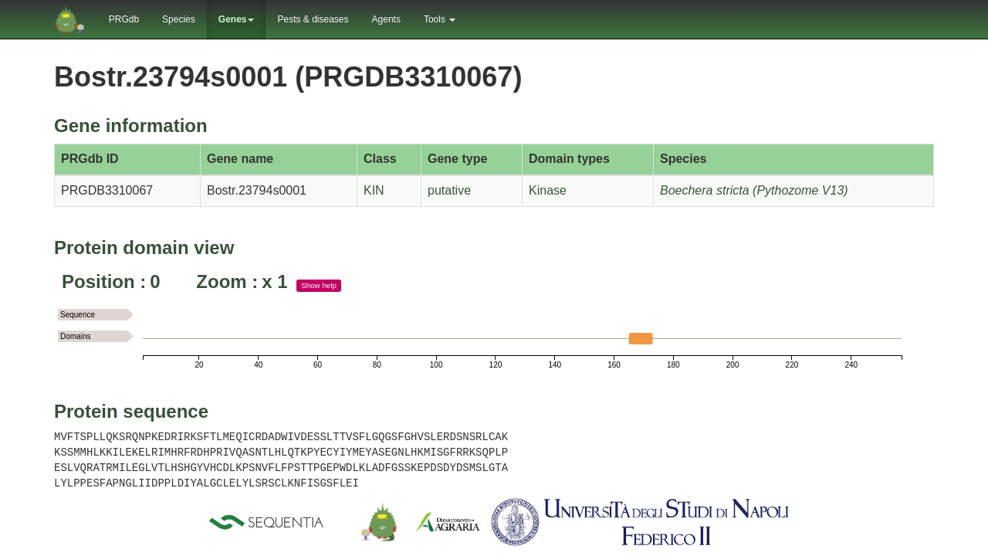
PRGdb (124, 19)
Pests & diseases (312, 19)
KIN (374, 190)
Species (178, 19)
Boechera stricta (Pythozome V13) (754, 190)
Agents (386, 19)
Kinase (548, 190)
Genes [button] (236, 19)
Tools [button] (439, 19)
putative (449, 190)
